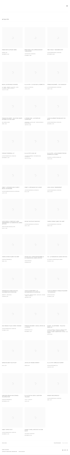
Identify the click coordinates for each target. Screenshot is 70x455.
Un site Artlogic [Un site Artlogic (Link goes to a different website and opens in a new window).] (22, 451)
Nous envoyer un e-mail (65, 450)
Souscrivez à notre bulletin (62, 450)
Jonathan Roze (6, 6)
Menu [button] (67, 6)
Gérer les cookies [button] (5, 449)
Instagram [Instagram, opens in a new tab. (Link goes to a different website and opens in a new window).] (67, 450)
